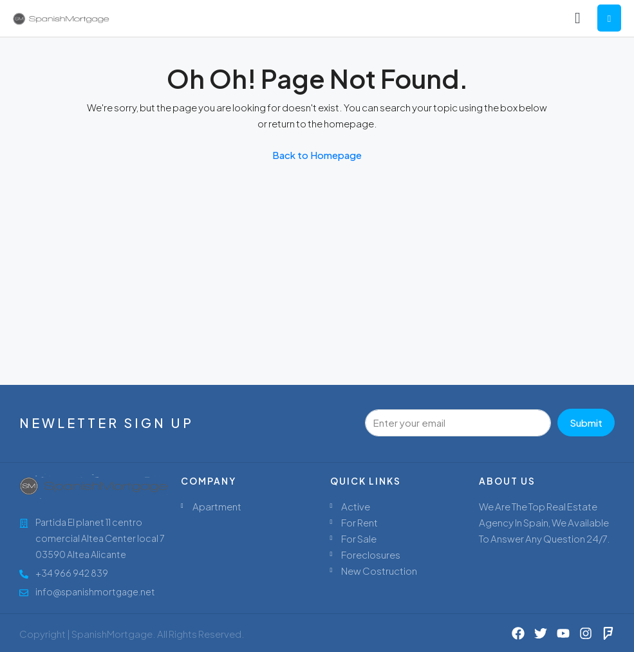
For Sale (359, 538)
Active (355, 506)
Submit (586, 422)
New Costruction (379, 570)
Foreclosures (370, 554)
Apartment (216, 506)
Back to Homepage (317, 155)
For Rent (359, 522)
